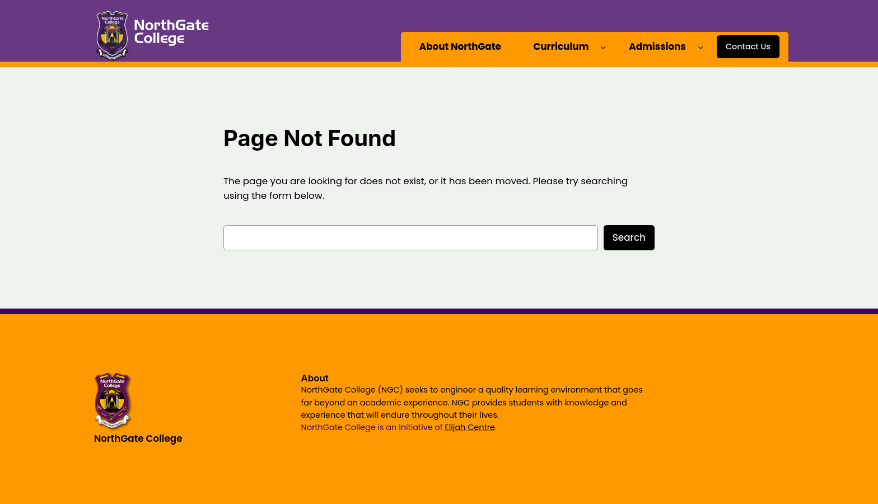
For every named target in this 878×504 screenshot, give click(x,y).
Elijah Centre (470, 427)
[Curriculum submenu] (603, 46)
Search (629, 237)
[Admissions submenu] (700, 46)
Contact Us (748, 46)
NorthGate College (138, 438)
